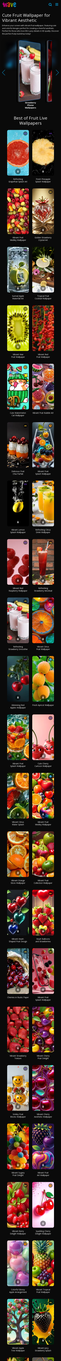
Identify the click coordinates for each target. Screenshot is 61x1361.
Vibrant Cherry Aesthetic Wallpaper (43, 1115)
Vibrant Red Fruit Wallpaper (43, 355)
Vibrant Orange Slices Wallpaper (18, 881)
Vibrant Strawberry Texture (18, 1057)
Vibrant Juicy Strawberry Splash (43, 1349)
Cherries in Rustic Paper (18, 997)
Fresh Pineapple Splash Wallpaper (43, 180)
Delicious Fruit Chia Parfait (17, 472)
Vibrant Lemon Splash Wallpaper (18, 531)
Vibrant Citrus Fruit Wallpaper (43, 648)
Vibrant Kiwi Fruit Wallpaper (18, 355)
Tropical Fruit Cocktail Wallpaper (43, 297)
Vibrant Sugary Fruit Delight (18, 1174)
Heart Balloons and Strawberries (43, 940)
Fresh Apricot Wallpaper (43, 705)
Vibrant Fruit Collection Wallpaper (43, 881)
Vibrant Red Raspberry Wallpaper (18, 589)
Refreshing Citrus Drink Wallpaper (43, 531)
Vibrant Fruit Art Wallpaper (43, 1174)
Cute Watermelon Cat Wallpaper (18, 414)
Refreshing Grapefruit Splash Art (18, 180)
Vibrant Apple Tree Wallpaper (18, 1349)
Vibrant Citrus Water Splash (18, 823)
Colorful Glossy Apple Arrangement (18, 1290)
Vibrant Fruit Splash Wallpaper (43, 472)
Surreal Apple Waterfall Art (18, 297)
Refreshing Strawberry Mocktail (43, 589)
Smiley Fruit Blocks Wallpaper (18, 1115)
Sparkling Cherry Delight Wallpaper (43, 1232)
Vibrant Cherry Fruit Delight (43, 1057)
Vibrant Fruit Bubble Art (43, 413)
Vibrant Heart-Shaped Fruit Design (18, 940)
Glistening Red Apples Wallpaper (18, 706)
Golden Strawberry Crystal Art (43, 238)
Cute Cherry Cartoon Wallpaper (43, 764)
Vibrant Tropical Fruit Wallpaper (43, 1290)
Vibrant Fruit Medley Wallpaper (18, 238)
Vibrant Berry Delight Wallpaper (18, 1232)
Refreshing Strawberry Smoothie (18, 648)
